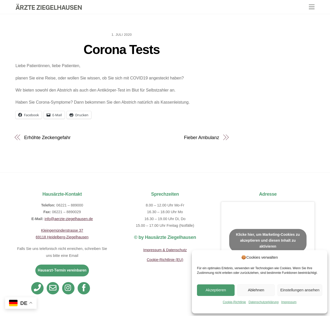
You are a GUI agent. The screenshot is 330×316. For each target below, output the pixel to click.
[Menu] (312, 7)
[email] (54, 288)
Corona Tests (122, 49)
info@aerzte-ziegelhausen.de (69, 219)
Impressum (288, 302)
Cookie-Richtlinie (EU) (165, 260)
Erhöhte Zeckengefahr (47, 137)
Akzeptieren (215, 290)
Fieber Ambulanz (201, 137)
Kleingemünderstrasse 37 (62, 230)
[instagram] (69, 288)
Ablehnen (256, 290)
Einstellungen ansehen (299, 290)
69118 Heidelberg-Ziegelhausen (62, 237)
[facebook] (85, 288)
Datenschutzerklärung (264, 302)
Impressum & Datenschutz (165, 250)
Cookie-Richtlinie (234, 302)
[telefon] (38, 288)
